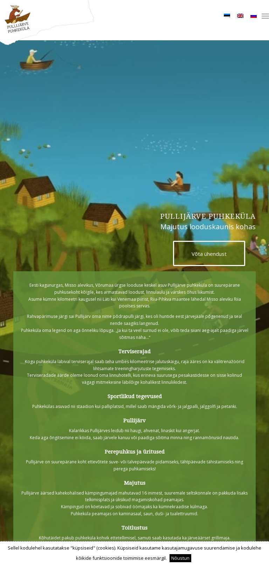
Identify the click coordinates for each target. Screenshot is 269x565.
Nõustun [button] (180, 558)
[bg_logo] (134, 23)
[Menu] (265, 15)
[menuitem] (265, 15)
